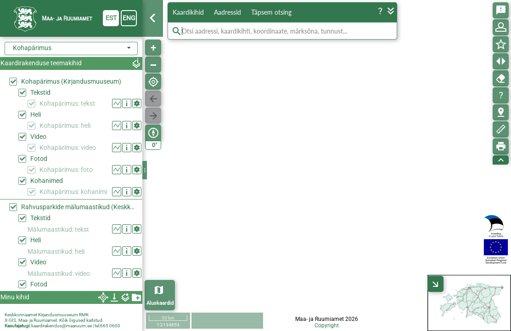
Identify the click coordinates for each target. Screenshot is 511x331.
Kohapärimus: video (67, 147)
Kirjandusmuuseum (58, 314)
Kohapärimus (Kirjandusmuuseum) (71, 81)
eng (129, 18)
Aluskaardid (160, 303)
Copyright (326, 325)
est (111, 18)
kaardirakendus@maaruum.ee (61, 325)
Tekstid (40, 92)
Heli (35, 114)
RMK (84, 314)
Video (38, 136)
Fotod (38, 158)
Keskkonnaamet (21, 314)
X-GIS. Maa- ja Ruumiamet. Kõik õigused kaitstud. (54, 320)
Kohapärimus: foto (66, 169)
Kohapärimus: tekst (67, 103)
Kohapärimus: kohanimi (73, 191)
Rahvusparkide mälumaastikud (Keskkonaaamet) (79, 207)
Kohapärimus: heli (64, 125)
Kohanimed (46, 180)
